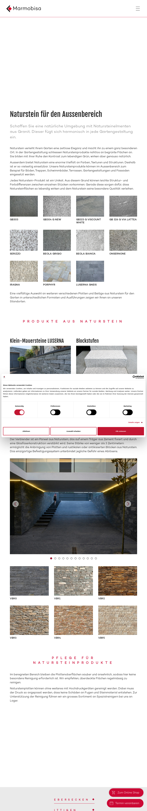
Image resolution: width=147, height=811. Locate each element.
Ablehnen (26, 431)
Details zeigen (134, 422)
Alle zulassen (121, 431)
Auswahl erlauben (73, 431)
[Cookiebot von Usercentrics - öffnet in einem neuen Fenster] (128, 377)
